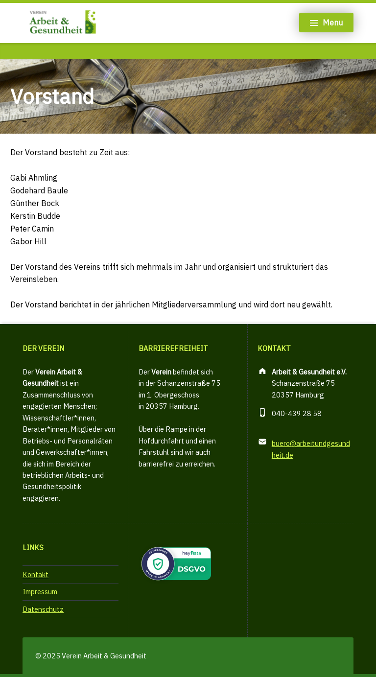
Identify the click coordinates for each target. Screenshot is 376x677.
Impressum (40, 591)
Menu (333, 22)
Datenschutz (43, 609)
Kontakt (35, 574)
